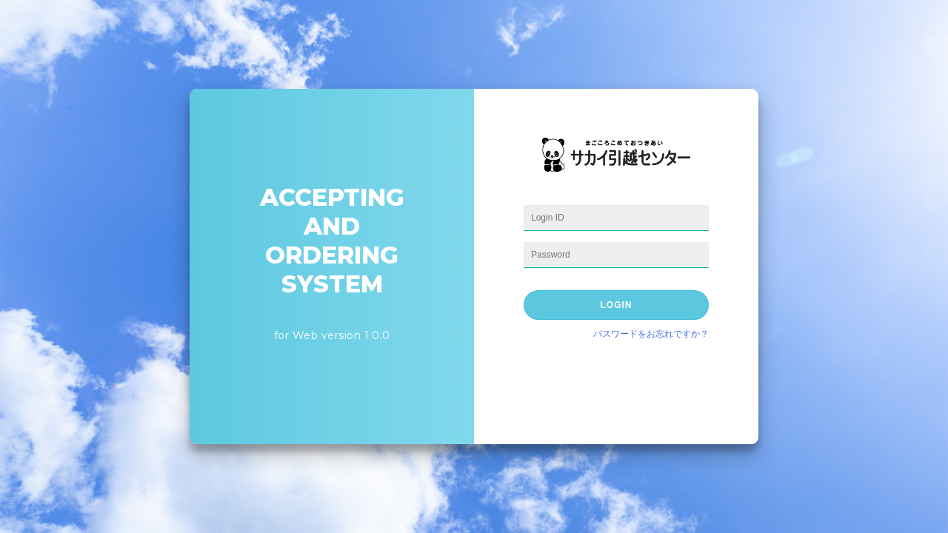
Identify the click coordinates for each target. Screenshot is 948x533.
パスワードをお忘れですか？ (651, 333)
